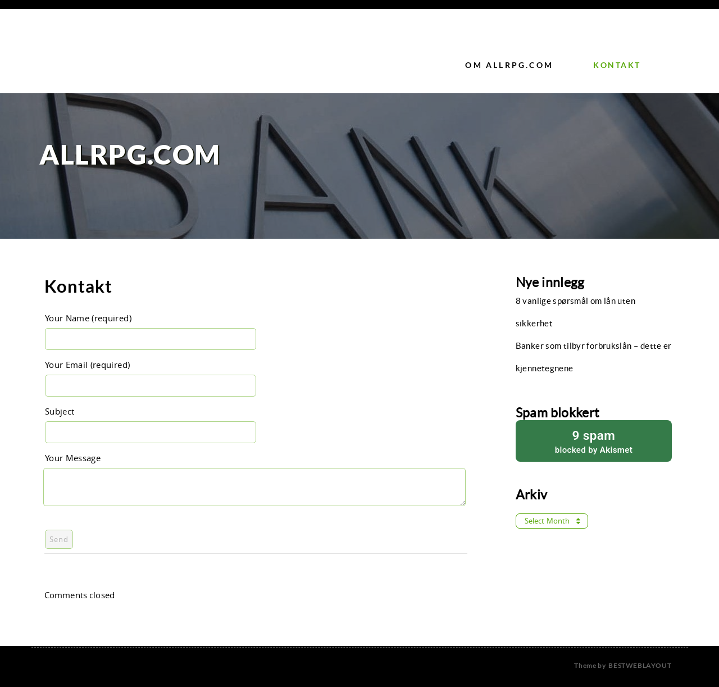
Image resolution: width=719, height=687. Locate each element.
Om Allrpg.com (509, 65)
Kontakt (617, 65)
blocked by (594, 441)
